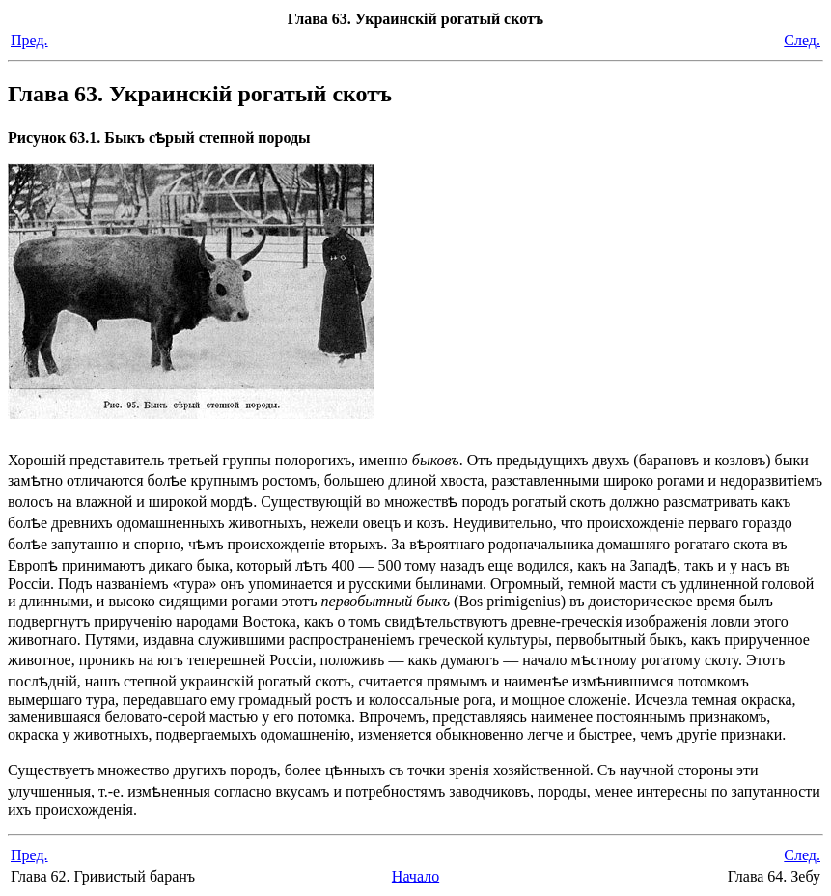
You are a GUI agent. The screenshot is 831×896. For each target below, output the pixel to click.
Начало (415, 876)
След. (802, 40)
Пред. (29, 40)
